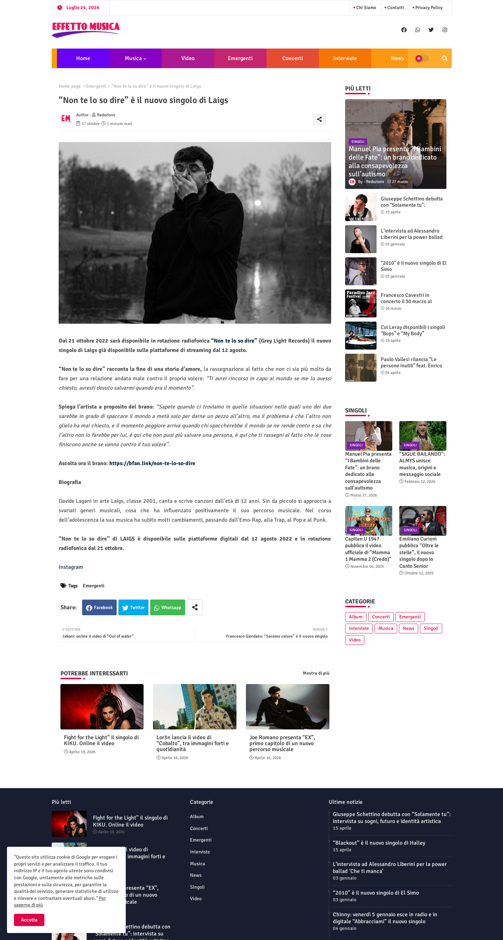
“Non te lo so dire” (235, 340)
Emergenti (240, 58)
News (397, 58)
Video (188, 58)
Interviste (345, 58)
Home (83, 58)
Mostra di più (316, 673)
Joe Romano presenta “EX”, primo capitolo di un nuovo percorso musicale (282, 743)
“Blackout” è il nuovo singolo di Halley (379, 842)
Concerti (292, 58)
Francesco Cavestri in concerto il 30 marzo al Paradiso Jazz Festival (406, 301)
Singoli (431, 628)
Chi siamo (365, 7)
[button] (445, 58)
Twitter (137, 607)
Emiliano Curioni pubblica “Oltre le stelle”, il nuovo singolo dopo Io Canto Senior (419, 552)
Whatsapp (171, 607)
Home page (70, 86)
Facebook (103, 607)
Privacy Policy (428, 7)
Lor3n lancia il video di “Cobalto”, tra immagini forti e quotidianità (192, 743)
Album (356, 617)
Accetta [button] (29, 920)
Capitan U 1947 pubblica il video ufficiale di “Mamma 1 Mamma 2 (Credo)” (368, 549)
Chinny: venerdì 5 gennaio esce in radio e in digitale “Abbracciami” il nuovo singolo (385, 918)
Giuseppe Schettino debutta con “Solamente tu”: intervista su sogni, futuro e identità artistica (412, 208)
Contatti (395, 7)
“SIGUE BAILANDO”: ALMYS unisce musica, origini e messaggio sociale (422, 464)
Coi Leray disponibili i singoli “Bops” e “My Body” (413, 330)
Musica (133, 58)
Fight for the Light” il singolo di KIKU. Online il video (101, 741)
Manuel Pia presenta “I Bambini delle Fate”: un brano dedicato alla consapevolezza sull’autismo (368, 471)
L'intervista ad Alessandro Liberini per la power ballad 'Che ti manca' (412, 237)
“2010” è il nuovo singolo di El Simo (413, 266)
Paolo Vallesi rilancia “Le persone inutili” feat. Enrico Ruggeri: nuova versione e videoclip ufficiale (411, 368)
